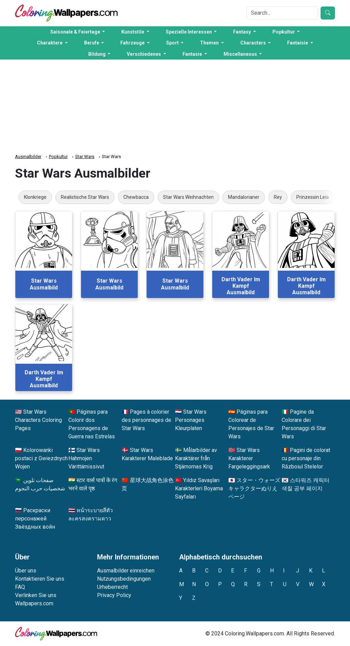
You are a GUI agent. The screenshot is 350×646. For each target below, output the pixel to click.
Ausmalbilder (28, 156)
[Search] (282, 13)
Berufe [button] (92, 43)
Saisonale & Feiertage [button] (75, 32)
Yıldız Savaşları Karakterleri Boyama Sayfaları (199, 488)
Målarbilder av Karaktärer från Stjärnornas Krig (196, 458)
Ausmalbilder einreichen (125, 570)
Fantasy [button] (242, 32)
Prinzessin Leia (312, 197)
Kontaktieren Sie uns (39, 579)
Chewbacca (136, 197)
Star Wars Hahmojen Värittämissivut (86, 458)
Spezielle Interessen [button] (189, 32)
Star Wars (84, 156)
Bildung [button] (97, 54)
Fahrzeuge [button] (133, 43)
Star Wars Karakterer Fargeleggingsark (249, 458)
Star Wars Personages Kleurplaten (190, 420)
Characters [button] (253, 43)
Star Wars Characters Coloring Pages (38, 420)
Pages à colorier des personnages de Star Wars (146, 420)
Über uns (25, 570)
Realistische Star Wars (85, 197)
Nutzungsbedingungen (124, 579)
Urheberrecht (112, 587)
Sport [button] (173, 43)
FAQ (20, 587)
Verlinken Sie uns (35, 595)
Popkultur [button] (284, 32)
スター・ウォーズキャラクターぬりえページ (254, 488)
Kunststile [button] (133, 32)
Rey (278, 197)
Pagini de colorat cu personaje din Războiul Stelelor (306, 458)
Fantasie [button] (193, 54)
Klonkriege (35, 197)
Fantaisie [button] (298, 43)
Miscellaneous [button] (241, 54)
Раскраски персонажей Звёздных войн (35, 518)
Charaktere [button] (50, 43)
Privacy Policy (114, 595)
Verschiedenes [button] (144, 54)
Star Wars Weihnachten (188, 197)
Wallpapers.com (34, 603)
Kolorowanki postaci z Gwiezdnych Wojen (41, 458)
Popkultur (58, 156)
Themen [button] (210, 43)
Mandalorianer (243, 197)
